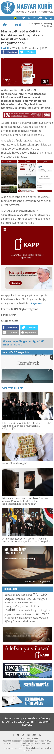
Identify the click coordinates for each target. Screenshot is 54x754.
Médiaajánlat (20, 748)
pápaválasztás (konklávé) (18, 594)
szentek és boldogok (27, 610)
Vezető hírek (12, 388)
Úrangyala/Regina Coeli (17, 606)
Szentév (17, 621)
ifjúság (8, 621)
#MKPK (18, 344)
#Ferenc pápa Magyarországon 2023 (23, 341)
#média (7, 344)
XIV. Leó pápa (30, 718)
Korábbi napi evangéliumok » (38, 581)
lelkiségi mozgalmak (25, 602)
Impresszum (8, 748)
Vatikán (9, 602)
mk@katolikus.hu (33, 743)
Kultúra (27, 725)
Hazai (5, 48)
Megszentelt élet (26, 721)
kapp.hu (36, 303)
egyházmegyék (37, 599)
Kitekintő (7, 721)
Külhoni (43, 718)
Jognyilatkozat (33, 748)
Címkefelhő (11, 589)
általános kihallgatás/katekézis (21, 617)
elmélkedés (29, 621)
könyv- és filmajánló (24, 614)
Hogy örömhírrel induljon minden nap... (20, 553)
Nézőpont (44, 721)
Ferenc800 (19, 598)
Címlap (8, 718)
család (10, 609)
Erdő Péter (37, 606)
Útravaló (44, 617)
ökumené (42, 614)
